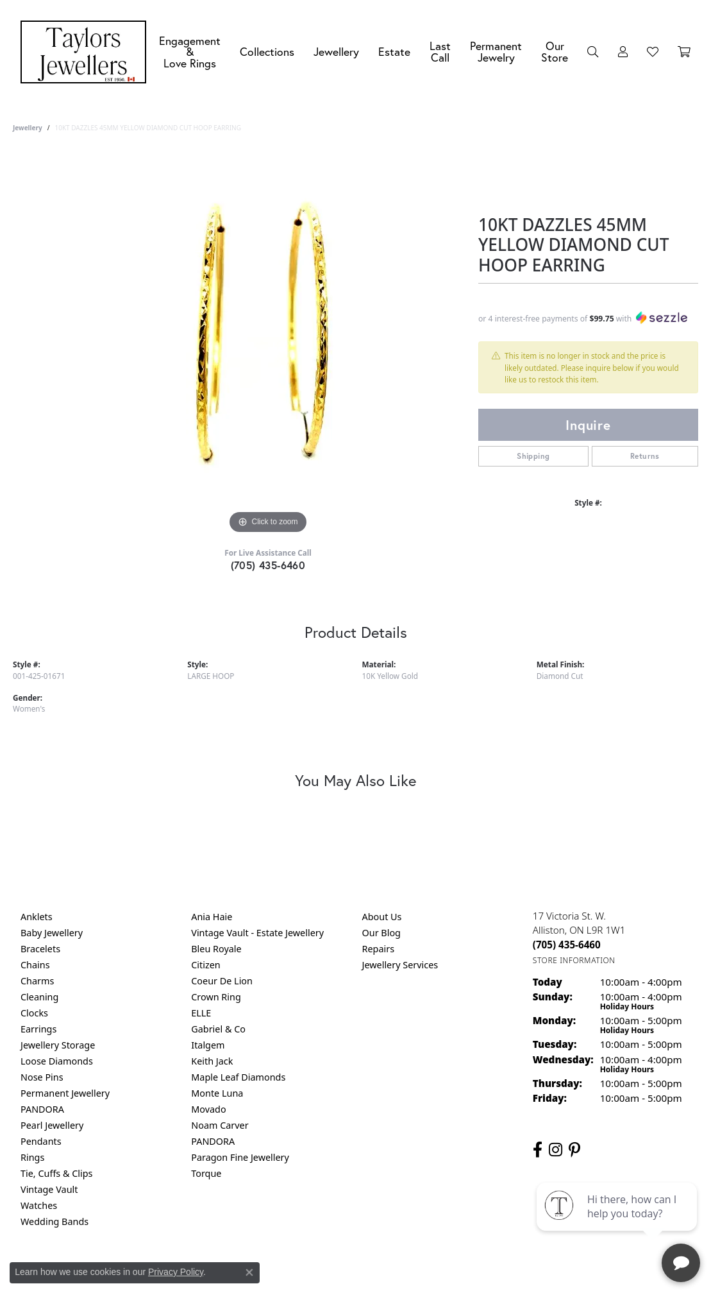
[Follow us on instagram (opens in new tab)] (555, 1150)
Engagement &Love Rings (190, 52)
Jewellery (336, 51)
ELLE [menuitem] (201, 1013)
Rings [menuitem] (32, 1157)
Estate (394, 51)
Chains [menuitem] (35, 965)
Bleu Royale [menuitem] (216, 949)
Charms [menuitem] (37, 981)
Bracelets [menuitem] (40, 949)
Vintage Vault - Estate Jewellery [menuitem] (257, 933)
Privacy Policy (292, 1273)
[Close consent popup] (249, 1272)
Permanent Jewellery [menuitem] (65, 1093)
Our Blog (381, 933)
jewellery (27, 127)
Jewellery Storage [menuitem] (58, 1045)
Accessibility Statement (463, 1273)
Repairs (378, 949)
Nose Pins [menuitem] (42, 1077)
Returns (645, 456)
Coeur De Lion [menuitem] (222, 981)
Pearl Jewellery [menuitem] (52, 1125)
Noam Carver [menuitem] (219, 1125)
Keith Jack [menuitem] (212, 1061)
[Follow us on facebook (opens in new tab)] (537, 1150)
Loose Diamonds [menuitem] (57, 1061)
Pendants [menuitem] (41, 1141)
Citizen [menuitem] (206, 965)
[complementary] (618, 1222)
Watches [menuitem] (39, 1205)
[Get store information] (574, 960)
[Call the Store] (567, 944)
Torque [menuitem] (206, 1173)
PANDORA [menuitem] (42, 1109)
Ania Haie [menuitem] (211, 917)
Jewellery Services (400, 965)
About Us (382, 917)
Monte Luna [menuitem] (217, 1093)
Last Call (440, 52)
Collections (267, 51)
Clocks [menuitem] (34, 1013)
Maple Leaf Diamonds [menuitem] (238, 1077)
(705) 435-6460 (268, 565)
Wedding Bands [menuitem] (54, 1221)
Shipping (533, 456)
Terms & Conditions (368, 1273)
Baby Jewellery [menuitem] (52, 933)
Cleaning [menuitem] (39, 997)
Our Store (554, 52)
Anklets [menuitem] (37, 917)
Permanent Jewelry (496, 52)
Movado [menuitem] (208, 1109)
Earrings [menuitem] (38, 1029)
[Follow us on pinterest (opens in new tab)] (574, 1150)
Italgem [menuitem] (207, 1045)
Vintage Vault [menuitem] (49, 1189)
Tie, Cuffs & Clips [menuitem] (57, 1173)
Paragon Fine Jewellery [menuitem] (240, 1157)
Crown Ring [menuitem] (216, 997)
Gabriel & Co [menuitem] (218, 1029)
